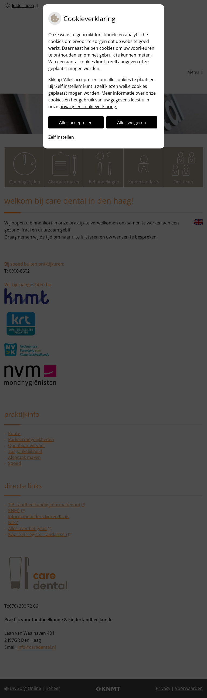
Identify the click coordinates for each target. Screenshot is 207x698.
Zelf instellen (61, 137)
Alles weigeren (131, 122)
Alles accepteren (76, 122)
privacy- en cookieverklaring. (88, 107)
